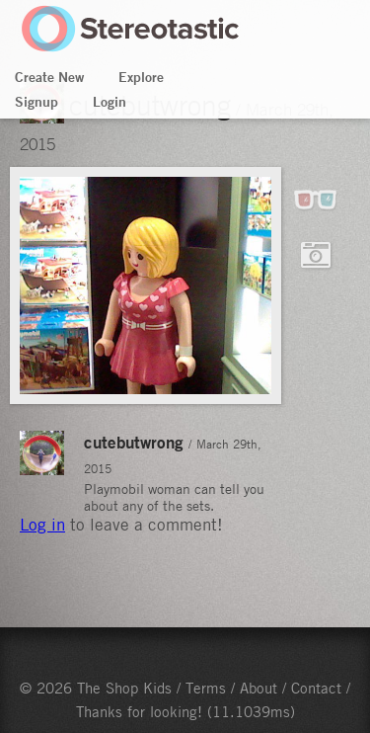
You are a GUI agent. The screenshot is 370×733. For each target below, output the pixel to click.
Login (109, 102)
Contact (316, 687)
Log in (42, 524)
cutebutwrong (134, 442)
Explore (141, 77)
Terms (205, 687)
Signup (36, 102)
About (258, 687)
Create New (49, 77)
